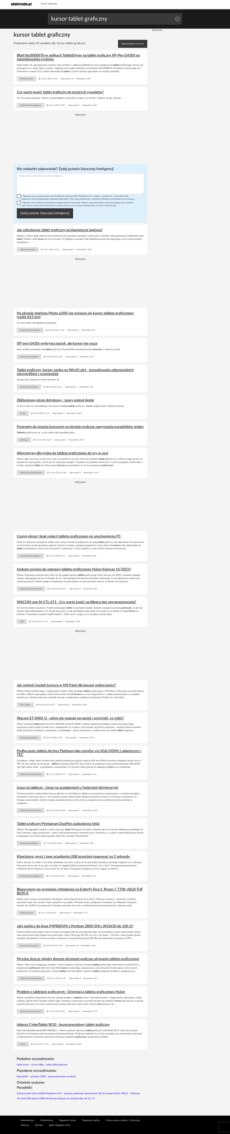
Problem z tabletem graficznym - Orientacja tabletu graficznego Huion (71, 992)
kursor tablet (37, 1065)
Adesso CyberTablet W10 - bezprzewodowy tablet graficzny (63, 1024)
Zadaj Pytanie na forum (132, 44)
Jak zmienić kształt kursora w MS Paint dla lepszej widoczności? (66, 685)
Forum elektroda (49, 4)
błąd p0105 (22, 1076)
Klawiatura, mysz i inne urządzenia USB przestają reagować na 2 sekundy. (73, 856)
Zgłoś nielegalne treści (59, 1125)
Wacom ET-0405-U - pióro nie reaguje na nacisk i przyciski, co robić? (70, 718)
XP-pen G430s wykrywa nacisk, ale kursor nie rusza (57, 343)
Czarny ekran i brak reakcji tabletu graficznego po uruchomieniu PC (69, 536)
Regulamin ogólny (91, 1120)
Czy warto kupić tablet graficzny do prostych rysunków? (60, 92)
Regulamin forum (67, 1120)
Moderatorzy (46, 1120)
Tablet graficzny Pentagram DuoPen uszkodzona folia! (58, 823)
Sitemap (25, 1125)
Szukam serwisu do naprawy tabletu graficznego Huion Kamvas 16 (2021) (74, 569)
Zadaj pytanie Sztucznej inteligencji (44, 213)
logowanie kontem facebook (62, 1076)
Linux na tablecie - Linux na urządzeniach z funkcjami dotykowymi (67, 787)
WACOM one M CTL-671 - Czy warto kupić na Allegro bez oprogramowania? (76, 602)
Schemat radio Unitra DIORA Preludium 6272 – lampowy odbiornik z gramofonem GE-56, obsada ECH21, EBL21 (72, 1093)
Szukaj (177, 19)
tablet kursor (23, 1065)
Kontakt (39, 1125)
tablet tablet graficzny (56, 1065)
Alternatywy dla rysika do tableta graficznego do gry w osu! (62, 453)
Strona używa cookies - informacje (123, 1120)
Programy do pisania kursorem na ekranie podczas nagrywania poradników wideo (80, 426)
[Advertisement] (80, 139)
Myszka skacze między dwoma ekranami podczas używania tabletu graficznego (78, 959)
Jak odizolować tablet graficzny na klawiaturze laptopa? (60, 230)
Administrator (27, 1120)
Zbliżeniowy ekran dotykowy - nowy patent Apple (55, 400)
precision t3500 (38, 1076)
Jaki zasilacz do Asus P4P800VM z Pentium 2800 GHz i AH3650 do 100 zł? (75, 926)
